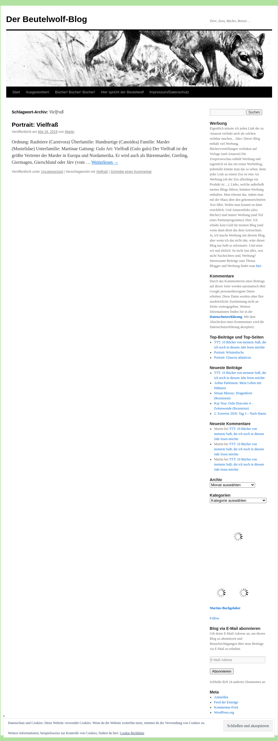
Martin (69, 132)
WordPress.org (224, 712)
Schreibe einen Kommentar (131, 172)
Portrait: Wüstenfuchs (229, 352)
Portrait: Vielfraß (35, 124)
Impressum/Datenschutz (169, 92)
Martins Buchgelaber (225, 608)
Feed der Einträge (226, 702)
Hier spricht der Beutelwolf (122, 92)
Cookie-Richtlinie (132, 733)
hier (259, 266)
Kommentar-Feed (226, 707)
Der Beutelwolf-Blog (46, 19)
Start (16, 92)
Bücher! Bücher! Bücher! (75, 92)
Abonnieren (221, 671)
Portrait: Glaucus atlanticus (232, 357)
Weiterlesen (104, 162)
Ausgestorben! (37, 92)
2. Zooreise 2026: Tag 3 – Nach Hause (240, 413)
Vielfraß (102, 172)
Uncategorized (52, 172)
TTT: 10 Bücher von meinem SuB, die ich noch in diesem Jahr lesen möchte (239, 434)
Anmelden (221, 697)
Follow (214, 618)
